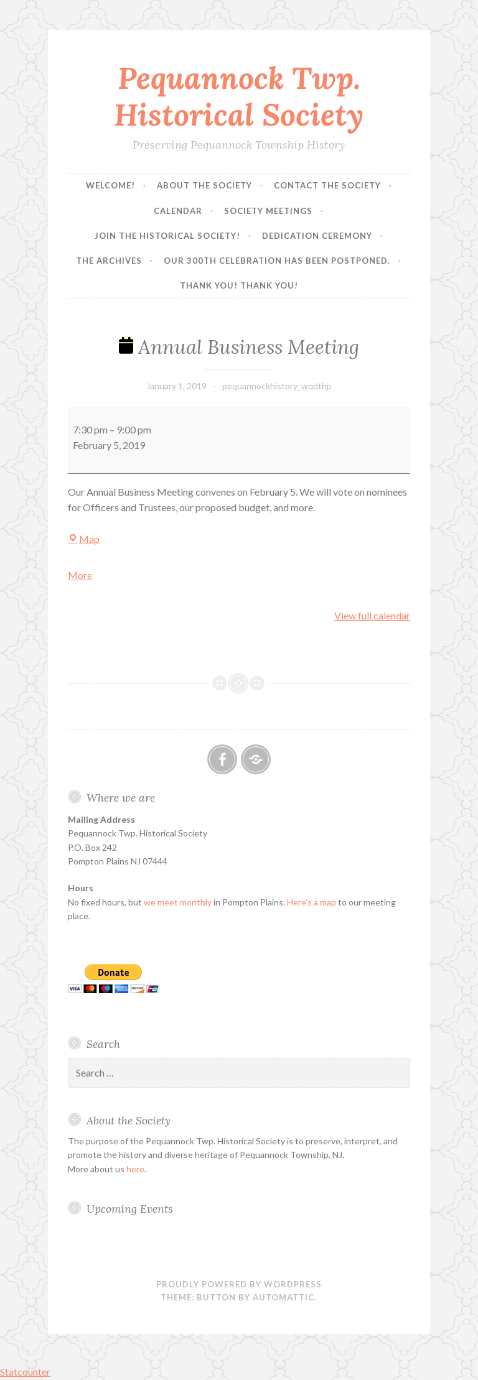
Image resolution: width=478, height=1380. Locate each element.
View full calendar (372, 615)
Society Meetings (268, 211)
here (135, 1169)
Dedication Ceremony (317, 236)
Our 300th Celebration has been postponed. (277, 261)
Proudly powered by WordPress (239, 1284)
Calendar (178, 211)
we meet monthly (178, 902)
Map (84, 539)
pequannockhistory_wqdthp (277, 386)
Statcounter (25, 1372)
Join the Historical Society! (167, 236)
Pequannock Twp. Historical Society (238, 96)
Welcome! (110, 185)
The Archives (109, 261)
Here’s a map (311, 902)
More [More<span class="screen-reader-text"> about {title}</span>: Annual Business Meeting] (80, 575)
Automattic (283, 1297)
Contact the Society (327, 185)
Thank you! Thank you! (239, 285)
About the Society (204, 185)
